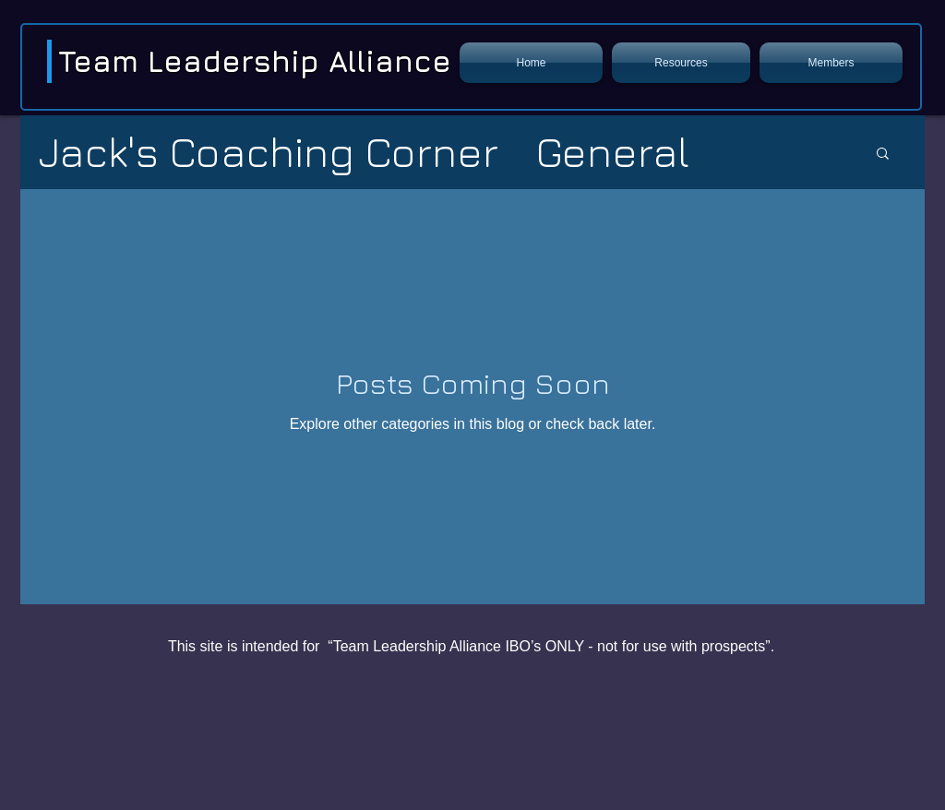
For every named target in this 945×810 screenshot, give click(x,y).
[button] (681, 62)
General (612, 151)
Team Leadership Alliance (254, 60)
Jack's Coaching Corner (268, 151)
